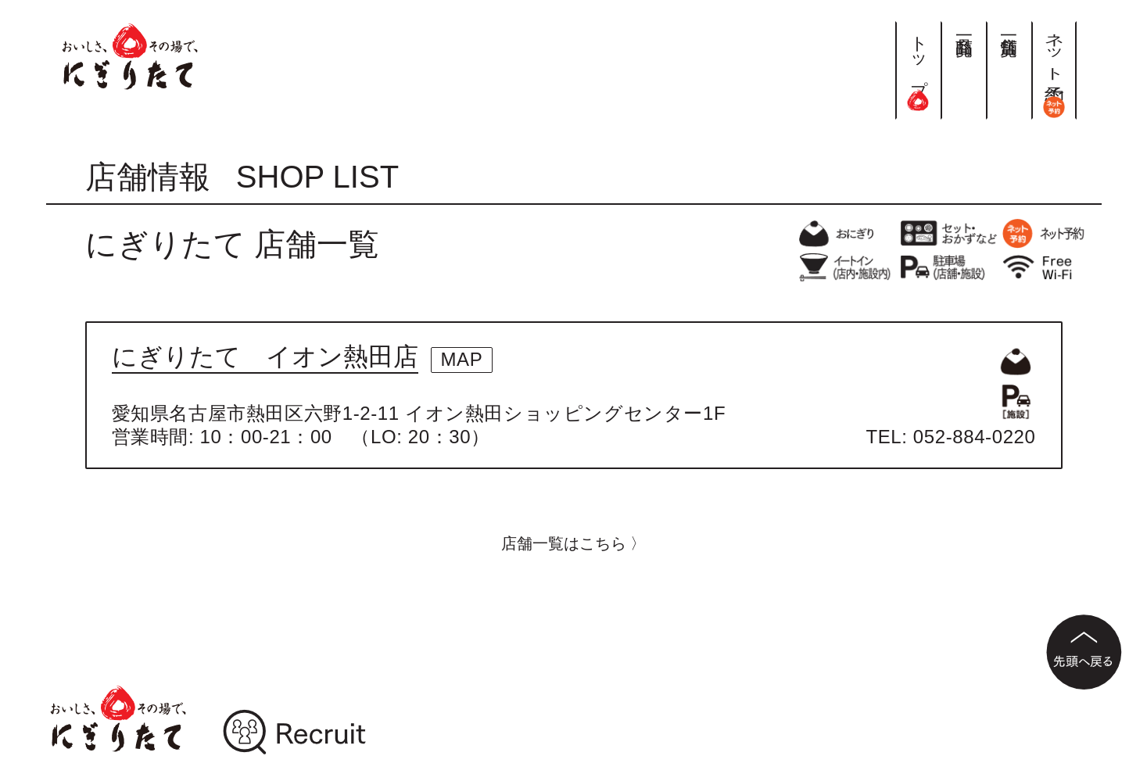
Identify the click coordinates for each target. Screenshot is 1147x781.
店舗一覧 (1009, 26)
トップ (918, 65)
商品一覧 (963, 26)
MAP (462, 359)
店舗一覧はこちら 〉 (574, 543)
